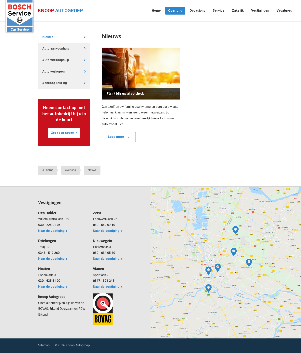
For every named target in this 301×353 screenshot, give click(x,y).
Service (218, 10)
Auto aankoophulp (55, 48)
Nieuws (47, 37)
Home (156, 10)
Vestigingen (260, 10)
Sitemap (44, 345)
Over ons (175, 10)
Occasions (197, 10)
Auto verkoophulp (55, 60)
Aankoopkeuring (54, 83)
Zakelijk (238, 10)
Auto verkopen (53, 71)
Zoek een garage (62, 132)
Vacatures (284, 10)
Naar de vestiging (51, 231)
